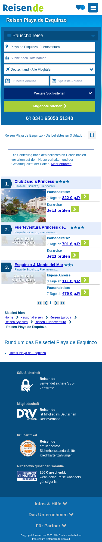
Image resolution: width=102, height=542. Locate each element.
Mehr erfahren (61, 164)
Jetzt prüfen (63, 209)
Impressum (38, 538)
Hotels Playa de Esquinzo (27, 353)
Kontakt (65, 538)
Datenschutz (53, 538)
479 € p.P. (75, 292)
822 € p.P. (75, 197)
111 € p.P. (75, 280)
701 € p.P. (75, 243)
